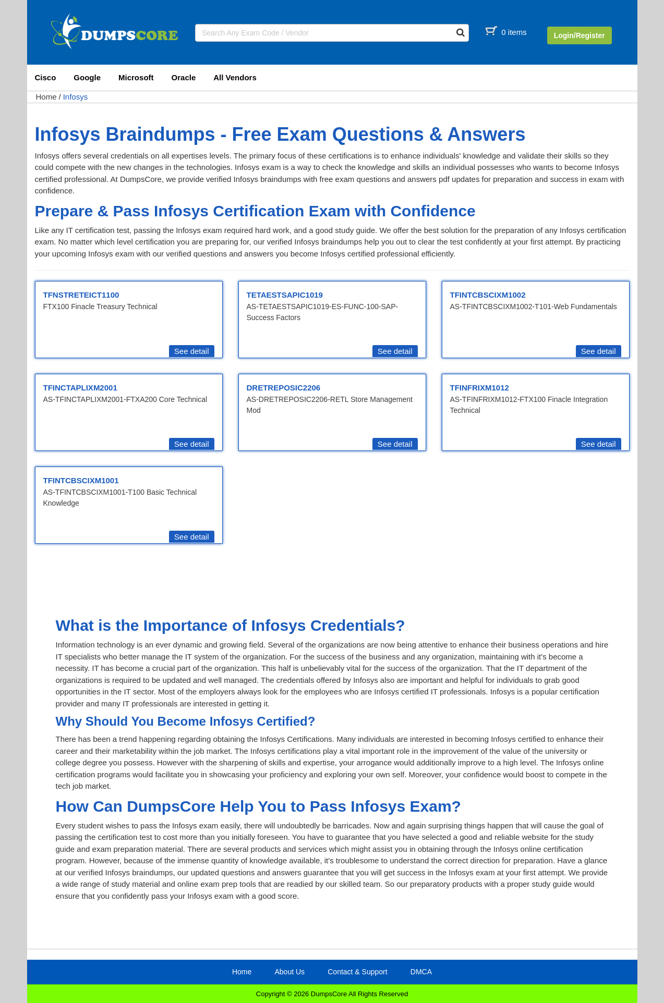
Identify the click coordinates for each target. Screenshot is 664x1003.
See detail (191, 351)
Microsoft (136, 77)
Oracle (184, 77)
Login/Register (579, 35)
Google (87, 77)
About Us (289, 972)
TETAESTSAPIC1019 (285, 294)
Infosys (75, 96)
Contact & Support (357, 972)
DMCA (421, 972)
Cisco (45, 77)
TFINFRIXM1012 (479, 387)
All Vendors (235, 77)
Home (46, 96)
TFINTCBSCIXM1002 (488, 294)
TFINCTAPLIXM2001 (80, 387)
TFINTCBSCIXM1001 (81, 480)
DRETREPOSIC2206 (284, 387)
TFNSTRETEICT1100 (81, 294)
